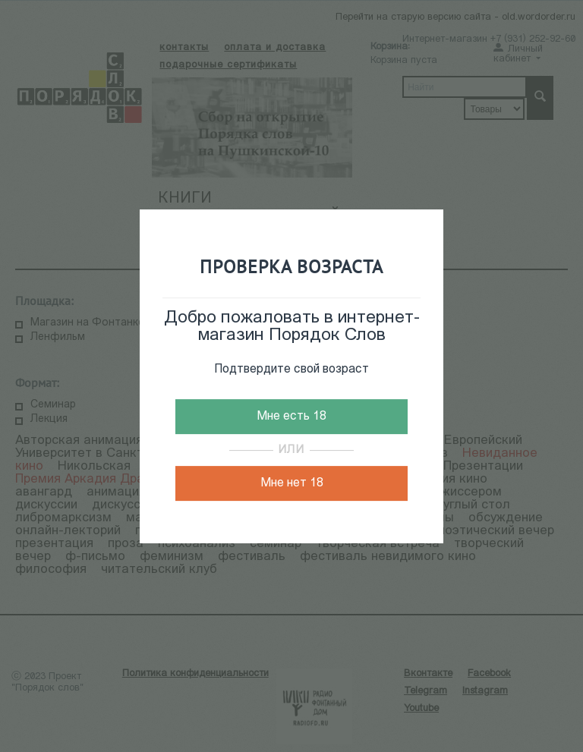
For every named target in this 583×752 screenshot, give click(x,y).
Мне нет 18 (291, 483)
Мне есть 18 (291, 417)
